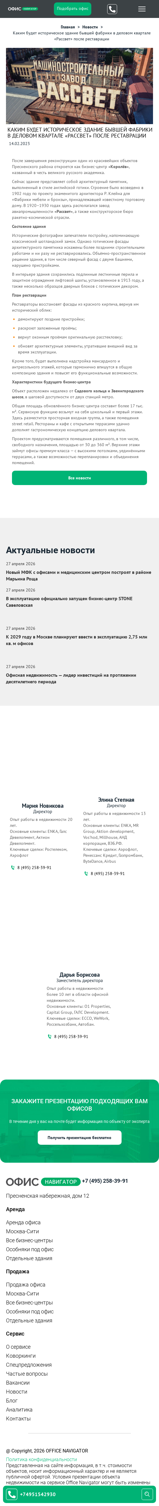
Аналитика (19, 1409)
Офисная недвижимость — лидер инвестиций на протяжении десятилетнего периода (71, 678)
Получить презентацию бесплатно (79, 1137)
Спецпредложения (29, 1365)
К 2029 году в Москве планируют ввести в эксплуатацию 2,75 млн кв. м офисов (76, 640)
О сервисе (18, 1347)
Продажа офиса (26, 1284)
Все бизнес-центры (29, 1240)
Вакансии (18, 1383)
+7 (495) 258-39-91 (105, 1181)
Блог (12, 1400)
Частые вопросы (27, 1374)
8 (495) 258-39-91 (31, 868)
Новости (16, 1391)
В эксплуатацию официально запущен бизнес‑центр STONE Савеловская (69, 601)
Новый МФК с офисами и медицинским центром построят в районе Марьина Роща (78, 575)
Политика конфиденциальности (41, 1459)
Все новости (79, 478)
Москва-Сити (22, 1231)
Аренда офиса (23, 1222)
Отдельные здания (29, 1258)
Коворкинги (21, 1356)
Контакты (18, 1418)
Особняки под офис (30, 1249)
